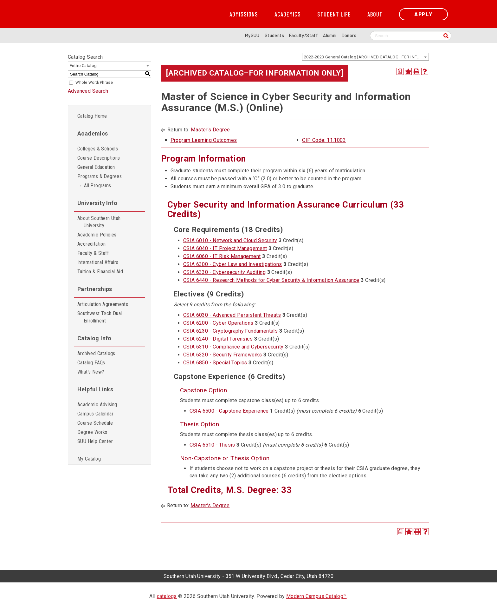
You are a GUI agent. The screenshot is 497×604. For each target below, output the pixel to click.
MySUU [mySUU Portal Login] (252, 35)
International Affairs (97, 262)
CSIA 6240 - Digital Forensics (218, 339)
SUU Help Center (95, 441)
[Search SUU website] (410, 35)
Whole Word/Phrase (94, 82)
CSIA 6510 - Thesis (212, 445)
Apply (423, 14)
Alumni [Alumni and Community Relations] (329, 35)
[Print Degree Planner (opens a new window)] (400, 71)
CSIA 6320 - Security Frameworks (222, 355)
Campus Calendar (95, 414)
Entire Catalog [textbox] (83, 65)
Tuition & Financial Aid (100, 272)
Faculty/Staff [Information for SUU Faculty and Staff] (303, 35)
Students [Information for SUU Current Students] (274, 35)
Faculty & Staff (93, 253)
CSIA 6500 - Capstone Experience (229, 411)
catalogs (167, 596)
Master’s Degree (210, 130)
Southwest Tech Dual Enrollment (99, 317)
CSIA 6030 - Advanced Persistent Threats (232, 315)
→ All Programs (94, 186)
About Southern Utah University (99, 222)
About (375, 14)
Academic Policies (97, 235)
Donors (349, 35)
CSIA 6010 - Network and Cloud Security (230, 240)
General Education (96, 167)
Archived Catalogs (96, 353)
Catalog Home (92, 116)
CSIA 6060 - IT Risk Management (222, 256)
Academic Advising (97, 405)
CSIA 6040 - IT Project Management (225, 248)
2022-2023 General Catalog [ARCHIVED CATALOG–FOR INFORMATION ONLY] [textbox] (366, 57)
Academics (287, 14)
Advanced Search (88, 91)
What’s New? (90, 372)
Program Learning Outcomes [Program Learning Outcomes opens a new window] (204, 140)
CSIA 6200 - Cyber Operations (218, 323)
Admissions (243, 14)
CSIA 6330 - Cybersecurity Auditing (224, 272)
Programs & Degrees (99, 176)
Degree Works (92, 432)
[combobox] (365, 57)
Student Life (334, 14)
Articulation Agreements (102, 304)
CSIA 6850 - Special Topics (215, 363)
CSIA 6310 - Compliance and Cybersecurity (233, 347)
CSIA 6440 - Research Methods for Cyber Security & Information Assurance (271, 280)
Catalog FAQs (91, 363)
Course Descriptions (98, 158)
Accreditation (91, 244)
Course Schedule (95, 423)
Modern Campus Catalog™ (316, 596)
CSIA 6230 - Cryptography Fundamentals (230, 331)
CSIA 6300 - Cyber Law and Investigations (232, 264)
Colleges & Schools (97, 149)
